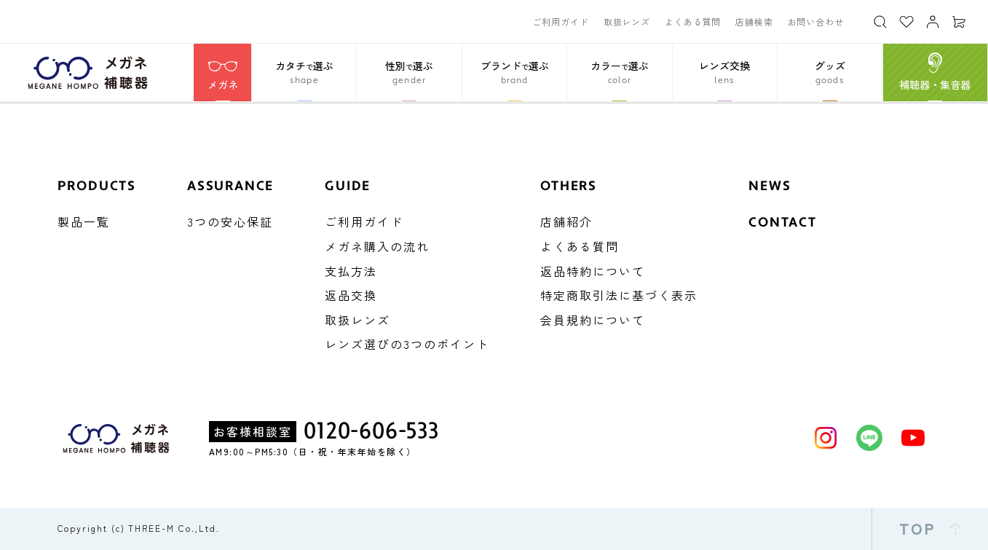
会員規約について (592, 320)
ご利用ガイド (560, 21)
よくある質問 (693, 21)
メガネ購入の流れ (377, 246)
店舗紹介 (566, 221)
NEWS (769, 186)
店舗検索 (754, 21)
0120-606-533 (371, 431)
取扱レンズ (627, 21)
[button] (304, 72)
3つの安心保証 (230, 221)
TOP (930, 528)
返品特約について (592, 271)
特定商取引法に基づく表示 (618, 295)
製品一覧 (84, 221)
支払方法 (351, 271)
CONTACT (782, 222)
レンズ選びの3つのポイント (407, 344)
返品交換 (351, 295)
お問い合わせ (816, 21)
